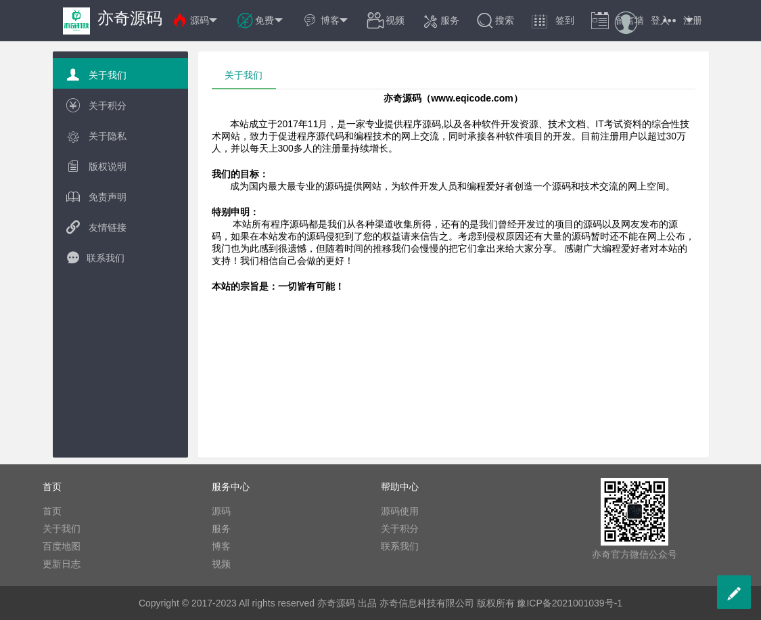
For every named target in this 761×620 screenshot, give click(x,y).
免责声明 (96, 197)
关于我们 (96, 75)
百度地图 (61, 546)
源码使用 (400, 511)
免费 (260, 20)
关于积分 (96, 105)
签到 (552, 20)
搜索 (495, 20)
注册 (692, 20)
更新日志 (61, 563)
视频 (386, 20)
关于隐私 (96, 136)
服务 (440, 20)
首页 (52, 511)
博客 (326, 20)
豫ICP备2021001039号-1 (569, 603)
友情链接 (96, 227)
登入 (660, 20)
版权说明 (96, 166)
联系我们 (95, 257)
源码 (195, 20)
